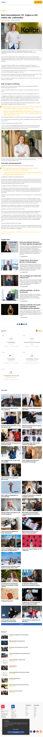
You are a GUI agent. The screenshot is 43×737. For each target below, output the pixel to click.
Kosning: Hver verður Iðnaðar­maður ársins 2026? (18, 647)
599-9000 (4, 717)
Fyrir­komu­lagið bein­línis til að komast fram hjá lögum (19, 672)
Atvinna (35, 709)
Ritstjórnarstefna (15, 715)
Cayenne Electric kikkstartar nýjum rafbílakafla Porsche (19, 653)
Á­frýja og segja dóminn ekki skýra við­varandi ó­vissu (19, 684)
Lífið (27, 711)
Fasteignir (36, 708)
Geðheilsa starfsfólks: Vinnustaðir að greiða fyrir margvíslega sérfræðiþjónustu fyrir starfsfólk (30, 306)
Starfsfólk (14, 718)
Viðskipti (27, 708)
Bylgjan (35, 714)
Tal (34, 718)
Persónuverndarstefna (5, 713)
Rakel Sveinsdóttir (4, 20)
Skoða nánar (6, 729)
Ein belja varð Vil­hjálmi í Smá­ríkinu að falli (17, 659)
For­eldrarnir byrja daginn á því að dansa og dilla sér (18, 634)
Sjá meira (21, 624)
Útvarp (27, 715)
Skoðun (27, 712)
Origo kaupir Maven (13, 666)
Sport (27, 709)
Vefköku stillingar (9, 732)
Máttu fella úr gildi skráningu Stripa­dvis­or (17, 641)
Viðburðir (36, 711)
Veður (35, 712)
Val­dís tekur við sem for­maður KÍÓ (15, 691)
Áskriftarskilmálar (15, 716)
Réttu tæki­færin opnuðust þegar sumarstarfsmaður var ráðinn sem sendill (31, 514)
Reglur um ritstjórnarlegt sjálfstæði (5, 712)
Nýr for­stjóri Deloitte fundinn (14, 678)
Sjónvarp (27, 714)
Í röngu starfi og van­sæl (7, 601)
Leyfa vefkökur (22, 732)
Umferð (13, 719)
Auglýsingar (14, 712)
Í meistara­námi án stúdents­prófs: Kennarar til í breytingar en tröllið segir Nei (9, 585)
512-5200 (15, 711)
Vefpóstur (14, 721)
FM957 (35, 715)
